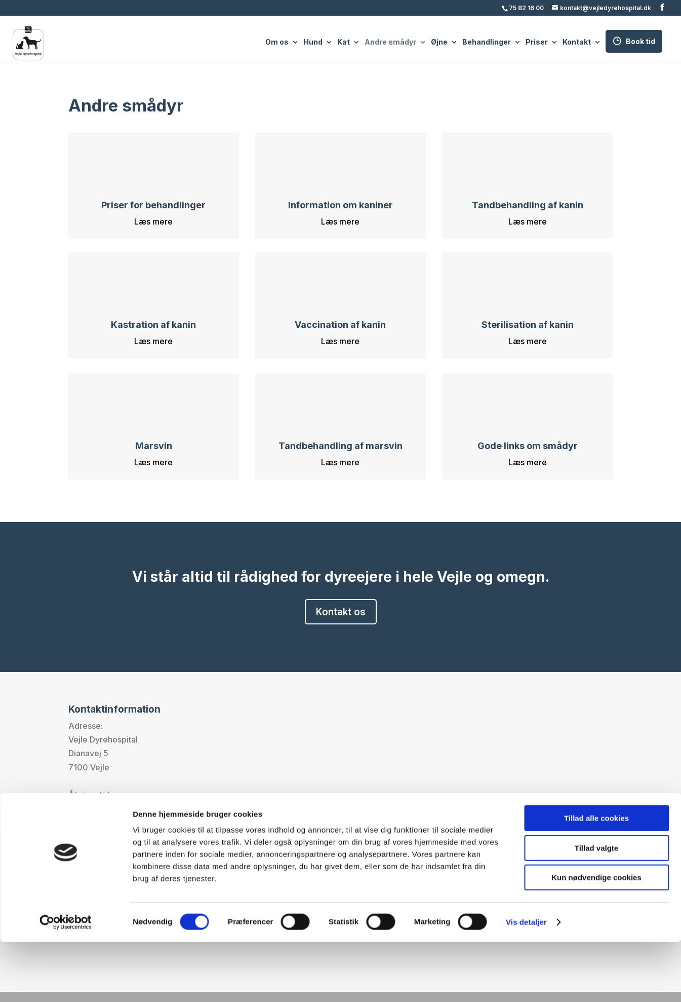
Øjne (439, 43)
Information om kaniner (340, 205)
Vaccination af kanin (340, 324)
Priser (537, 43)
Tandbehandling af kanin (527, 205)
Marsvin (153, 445)
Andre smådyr (390, 43)
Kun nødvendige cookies (596, 937)
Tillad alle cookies (596, 878)
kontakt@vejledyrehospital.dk (154, 850)
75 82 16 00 (526, 8)
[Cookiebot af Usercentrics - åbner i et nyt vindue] (65, 982)
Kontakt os (341, 612)
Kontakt (577, 43)
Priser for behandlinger (153, 205)
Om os (277, 43)
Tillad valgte (596, 908)
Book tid (640, 41)
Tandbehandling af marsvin (340, 445)
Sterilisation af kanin (528, 324)
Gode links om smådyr (527, 445)
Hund (313, 43)
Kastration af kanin (153, 324)
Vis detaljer (526, 982)
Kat (343, 43)
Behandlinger (486, 43)
